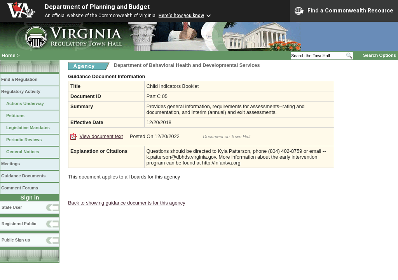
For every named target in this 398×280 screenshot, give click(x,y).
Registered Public (19, 223)
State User (12, 207)
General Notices (22, 151)
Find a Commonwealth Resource (344, 11)
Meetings (10, 163)
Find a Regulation (19, 79)
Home (9, 55)
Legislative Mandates (28, 127)
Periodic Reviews (24, 139)
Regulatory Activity (20, 91)
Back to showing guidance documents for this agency (126, 203)
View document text (101, 136)
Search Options (379, 55)
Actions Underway (25, 103)
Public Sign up (16, 240)
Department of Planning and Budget (97, 6)
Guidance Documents (23, 175)
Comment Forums (19, 188)
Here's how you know (181, 15)
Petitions (15, 115)
